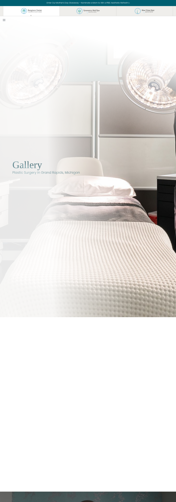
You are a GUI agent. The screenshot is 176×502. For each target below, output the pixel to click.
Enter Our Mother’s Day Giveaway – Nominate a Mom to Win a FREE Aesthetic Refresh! (88, 3)
